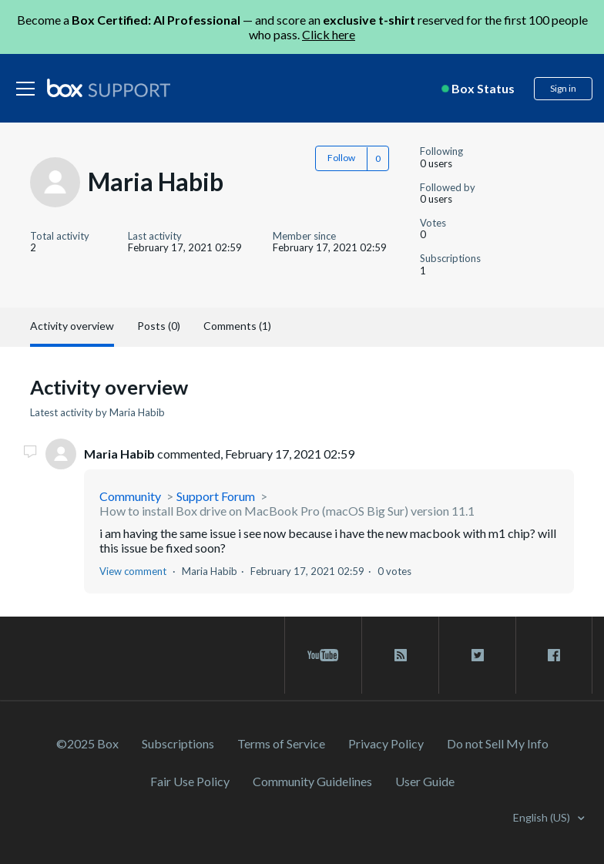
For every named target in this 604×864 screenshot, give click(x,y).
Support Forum (215, 496)
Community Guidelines (312, 781)
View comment (132, 571)
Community (130, 496)
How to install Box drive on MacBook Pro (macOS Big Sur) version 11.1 (287, 510)
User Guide (425, 781)
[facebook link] (554, 655)
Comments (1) (237, 325)
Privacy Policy (386, 743)
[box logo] (108, 88)
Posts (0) (158, 325)
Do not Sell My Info (498, 743)
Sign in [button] (563, 88)
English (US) (542, 817)
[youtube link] (323, 655)
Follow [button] (341, 157)
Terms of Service (281, 743)
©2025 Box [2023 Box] (87, 743)
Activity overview (72, 325)
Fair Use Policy (190, 781)
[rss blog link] (400, 655)
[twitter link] (477, 655)
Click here (328, 34)
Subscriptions (178, 743)
